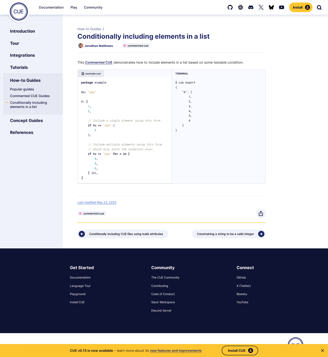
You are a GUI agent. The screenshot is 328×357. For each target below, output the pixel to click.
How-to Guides (89, 29)
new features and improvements (176, 350)
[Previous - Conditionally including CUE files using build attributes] (122, 234)
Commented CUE (99, 62)
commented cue (138, 45)
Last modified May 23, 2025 (96, 202)
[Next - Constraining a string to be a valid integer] (229, 234)
